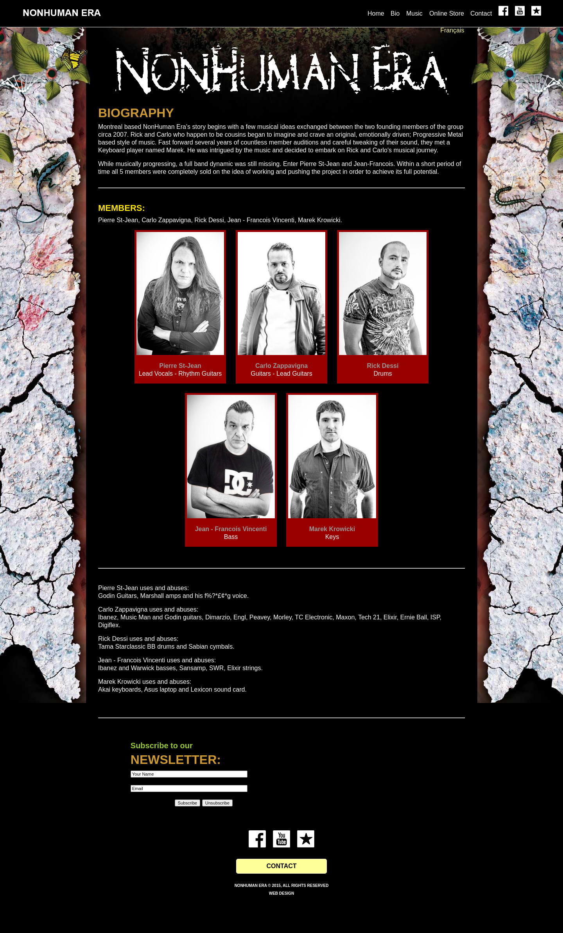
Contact (481, 13)
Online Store (446, 13)
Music (414, 13)
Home (376, 13)
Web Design (281, 893)
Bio (395, 13)
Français (452, 30)
